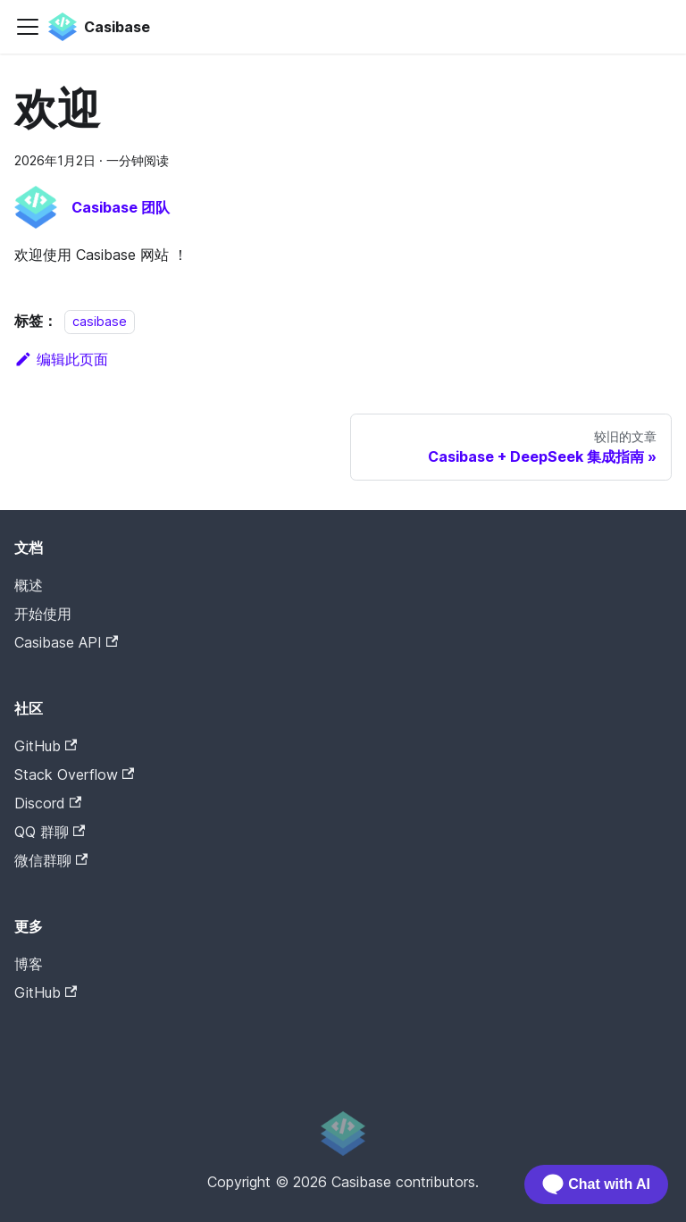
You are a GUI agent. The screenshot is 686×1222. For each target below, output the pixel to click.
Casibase (90, 1020)
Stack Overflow (74, 774)
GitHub (45, 746)
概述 (28, 585)
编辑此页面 (61, 359)
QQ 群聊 (49, 832)
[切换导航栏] (27, 26)
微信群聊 (51, 860)
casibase (99, 321)
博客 (28, 964)
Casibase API (66, 642)
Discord (47, 803)
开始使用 (42, 614)
